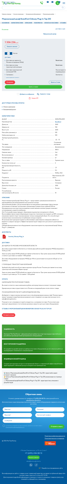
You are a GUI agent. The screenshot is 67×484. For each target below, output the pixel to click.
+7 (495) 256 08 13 (33, 453)
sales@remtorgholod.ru (33, 400)
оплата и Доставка (51, 23)
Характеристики (17, 23)
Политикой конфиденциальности (15, 427)
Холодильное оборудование (33, 14)
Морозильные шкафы (48, 14)
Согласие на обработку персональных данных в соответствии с (24, 426)
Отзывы (63, 23)
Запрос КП (33, 98)
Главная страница (6, 14)
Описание (28, 23)
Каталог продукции (18, 14)
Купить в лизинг (33, 87)
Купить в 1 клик (55, 82)
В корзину (10, 82)
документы (38, 23)
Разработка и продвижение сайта (51, 468)
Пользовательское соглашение (54, 438)
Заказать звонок (12, 47)
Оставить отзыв (8, 315)
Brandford (58, 122)
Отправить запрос (57, 426)
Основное (5, 23)
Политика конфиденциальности (55, 436)
